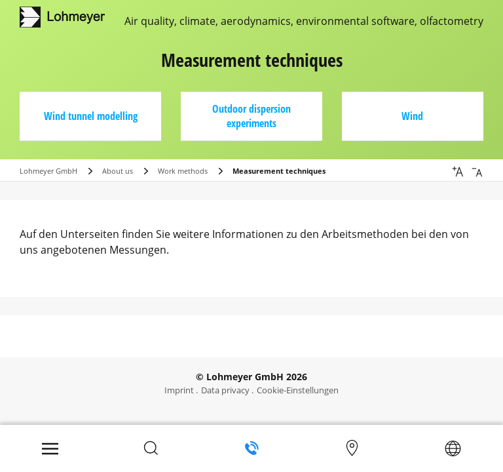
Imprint (179, 390)
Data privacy (225, 390)
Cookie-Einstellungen (298, 390)
